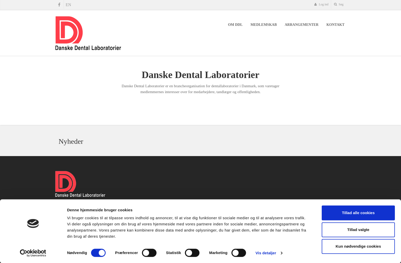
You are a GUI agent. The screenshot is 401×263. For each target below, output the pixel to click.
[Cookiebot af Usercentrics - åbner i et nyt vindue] (33, 253)
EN (68, 5)
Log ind (321, 4)
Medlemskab (264, 25)
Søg (338, 4)
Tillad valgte (358, 229)
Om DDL (235, 25)
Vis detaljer (265, 253)
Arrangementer (301, 25)
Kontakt (335, 25)
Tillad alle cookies (358, 213)
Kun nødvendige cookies (358, 246)
